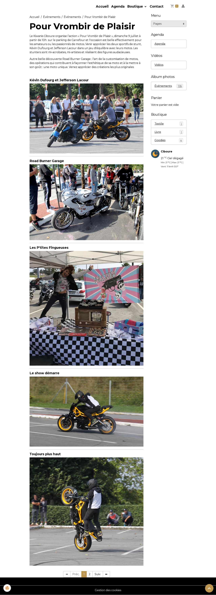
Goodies (169, 140)
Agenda (118, 6)
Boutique (135, 6)
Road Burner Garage (47, 161)
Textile (169, 124)
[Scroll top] (209, 588)
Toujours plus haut (45, 454)
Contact (157, 6)
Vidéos (159, 64)
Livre (169, 132)
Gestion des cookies (108, 590)
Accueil (102, 6)
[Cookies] (7, 588)
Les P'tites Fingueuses (49, 248)
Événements (51, 17)
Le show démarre (44, 373)
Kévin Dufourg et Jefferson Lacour (59, 80)
